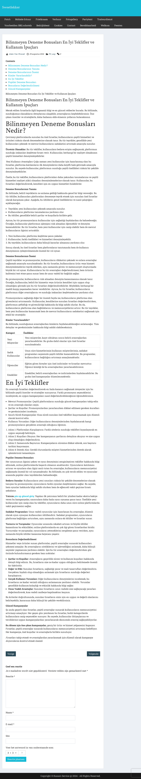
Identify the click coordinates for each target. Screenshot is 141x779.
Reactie (10, 676)
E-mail (10, 724)
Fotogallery (72, 19)
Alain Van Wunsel (17, 54)
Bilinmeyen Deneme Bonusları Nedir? (28, 65)
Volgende (93, 653)
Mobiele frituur (23, 19)
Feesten (118, 25)
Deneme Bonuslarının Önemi (23, 72)
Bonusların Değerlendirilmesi (23, 85)
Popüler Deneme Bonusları (22, 82)
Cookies (58, 25)
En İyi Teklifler (16, 78)
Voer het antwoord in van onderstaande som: (30, 747)
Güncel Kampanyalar (19, 88)
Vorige (10, 653)
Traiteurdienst (104, 19)
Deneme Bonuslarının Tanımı (23, 68)
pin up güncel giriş (24, 496)
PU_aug (52, 54)
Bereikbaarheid (88, 25)
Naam (9, 712)
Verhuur (56, 19)
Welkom (105, 25)
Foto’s (7, 19)
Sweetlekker (11, 7)
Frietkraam (42, 19)
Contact (71, 25)
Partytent (87, 19)
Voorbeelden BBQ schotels (18, 25)
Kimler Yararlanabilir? (20, 75)
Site (8, 735)
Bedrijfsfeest (43, 25)
